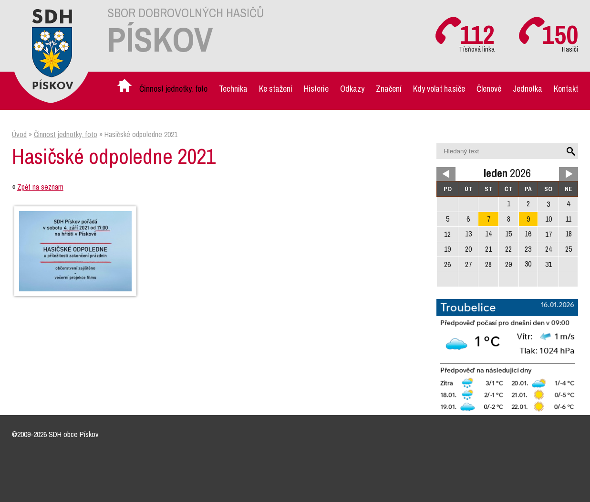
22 (508, 249)
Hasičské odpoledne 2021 (140, 134)
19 (447, 249)
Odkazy (352, 88)
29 (508, 264)
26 (447, 264)
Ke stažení (275, 88)
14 (488, 234)
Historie (316, 88)
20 (468, 249)
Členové (488, 88)
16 (528, 234)
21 (488, 249)
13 (468, 234)
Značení (389, 88)
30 (528, 264)
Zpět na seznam (40, 187)
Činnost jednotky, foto (173, 88)
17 (548, 234)
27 (468, 264)
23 (528, 249)
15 (508, 234)
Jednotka (527, 88)
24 (548, 249)
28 (488, 264)
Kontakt (566, 88)
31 (548, 264)
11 (568, 219)
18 (568, 234)
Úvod (125, 88)
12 (447, 234)
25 (568, 249)
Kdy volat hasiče (439, 88)
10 (548, 219)
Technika (233, 88)
